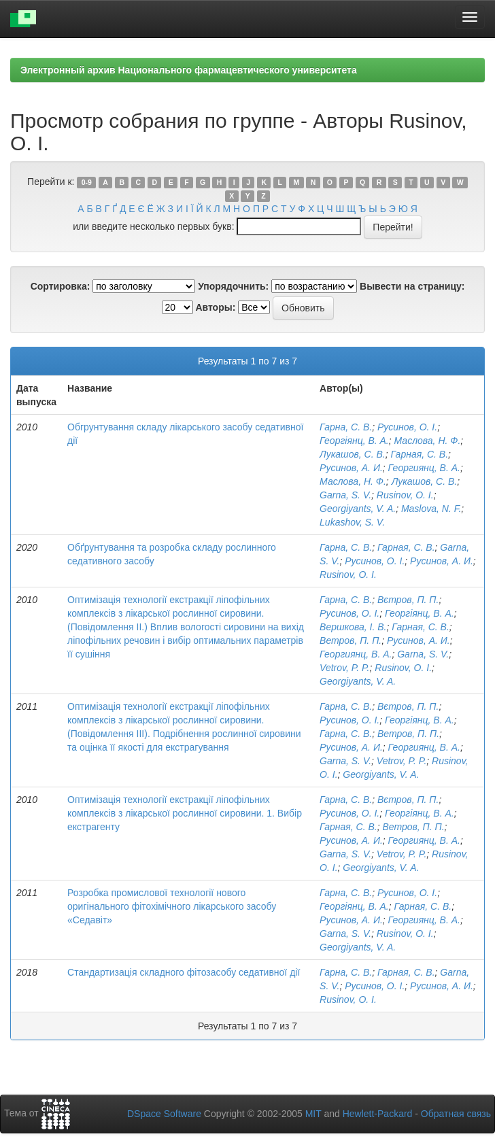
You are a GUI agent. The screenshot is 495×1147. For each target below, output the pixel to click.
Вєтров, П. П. (408, 599)
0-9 (87, 182)
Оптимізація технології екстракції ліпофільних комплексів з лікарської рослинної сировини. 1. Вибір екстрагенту (184, 813)
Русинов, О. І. (407, 427)
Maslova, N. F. (431, 508)
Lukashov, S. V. (352, 522)
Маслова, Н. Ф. (427, 440)
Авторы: (215, 307)
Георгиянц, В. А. (424, 467)
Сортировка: (60, 286)
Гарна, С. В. (346, 427)
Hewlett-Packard (378, 1113)
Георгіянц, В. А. (354, 440)
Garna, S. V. (345, 495)
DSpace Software (164, 1113)
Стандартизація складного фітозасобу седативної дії (183, 972)
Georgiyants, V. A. (358, 508)
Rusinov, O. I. (405, 495)
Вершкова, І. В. (353, 626)
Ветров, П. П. (350, 640)
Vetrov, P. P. (344, 667)
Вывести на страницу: (412, 286)
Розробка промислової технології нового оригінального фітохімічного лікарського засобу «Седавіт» (171, 906)
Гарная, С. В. (419, 454)
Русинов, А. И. (351, 467)
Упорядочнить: (233, 286)
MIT (313, 1113)
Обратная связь (456, 1113)
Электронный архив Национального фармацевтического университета (188, 70)
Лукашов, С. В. (353, 454)
